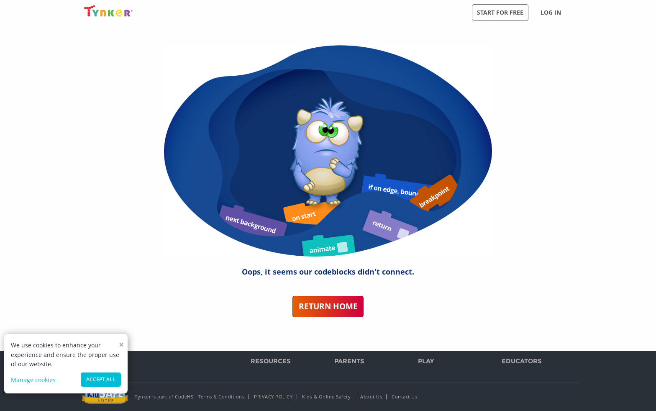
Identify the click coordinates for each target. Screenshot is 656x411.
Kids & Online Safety (326, 396)
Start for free (500, 12)
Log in (551, 12)
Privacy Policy (273, 396)
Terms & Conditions (221, 396)
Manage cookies (33, 380)
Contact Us (404, 396)
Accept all (100, 379)
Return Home (328, 306)
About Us (371, 396)
